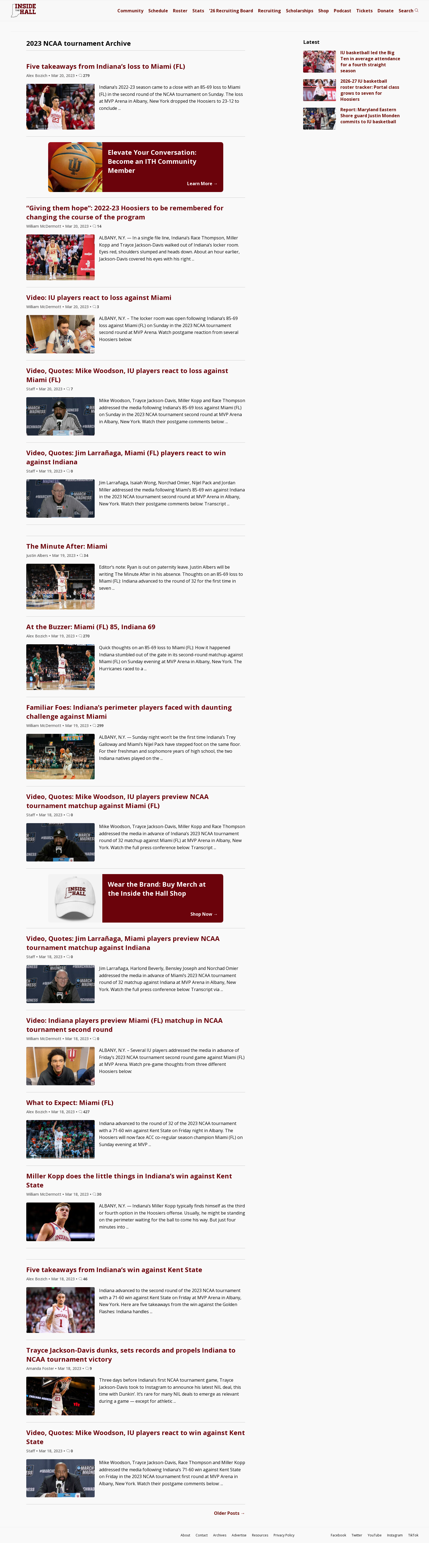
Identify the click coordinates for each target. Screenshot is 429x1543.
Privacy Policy (284, 1535)
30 (99, 1194)
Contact (202, 1535)
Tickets (364, 11)
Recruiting (269, 11)
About (185, 1535)
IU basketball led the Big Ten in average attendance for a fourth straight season (370, 62)
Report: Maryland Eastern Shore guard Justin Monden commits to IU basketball (370, 116)
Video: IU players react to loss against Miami (99, 297)
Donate (386, 11)
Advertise (239, 1535)
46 (85, 1278)
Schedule (158, 11)
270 (86, 636)
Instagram (395, 1535)
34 (86, 555)
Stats (198, 11)
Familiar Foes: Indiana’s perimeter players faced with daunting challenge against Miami (129, 712)
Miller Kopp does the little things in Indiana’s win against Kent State (129, 1180)
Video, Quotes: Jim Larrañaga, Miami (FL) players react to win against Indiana (126, 457)
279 (86, 75)
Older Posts (229, 1513)
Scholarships (299, 11)
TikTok (413, 1535)
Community (130, 11)
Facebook (338, 1535)
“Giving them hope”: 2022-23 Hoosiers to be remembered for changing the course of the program (125, 212)
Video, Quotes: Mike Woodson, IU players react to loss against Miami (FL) (127, 375)
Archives (219, 1535)
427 (86, 1111)
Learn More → (202, 184)
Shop (323, 11)
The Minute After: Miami (67, 546)
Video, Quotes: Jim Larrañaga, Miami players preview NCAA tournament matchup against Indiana (123, 943)
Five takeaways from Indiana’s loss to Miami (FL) (105, 66)
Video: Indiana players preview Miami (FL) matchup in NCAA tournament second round (124, 1025)
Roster (180, 11)
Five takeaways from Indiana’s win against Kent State (114, 1269)
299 (100, 725)
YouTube (375, 1535)
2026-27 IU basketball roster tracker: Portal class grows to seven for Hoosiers (369, 90)
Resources (260, 1535)
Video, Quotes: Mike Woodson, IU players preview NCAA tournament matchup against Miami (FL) (117, 801)
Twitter (357, 1535)
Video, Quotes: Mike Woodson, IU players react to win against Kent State (135, 1437)
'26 (231, 11)
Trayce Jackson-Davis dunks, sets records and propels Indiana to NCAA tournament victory (131, 1355)
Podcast (342, 11)
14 (99, 226)
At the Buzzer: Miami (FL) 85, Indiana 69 (90, 626)
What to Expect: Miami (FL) (70, 1102)
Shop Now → (204, 914)
